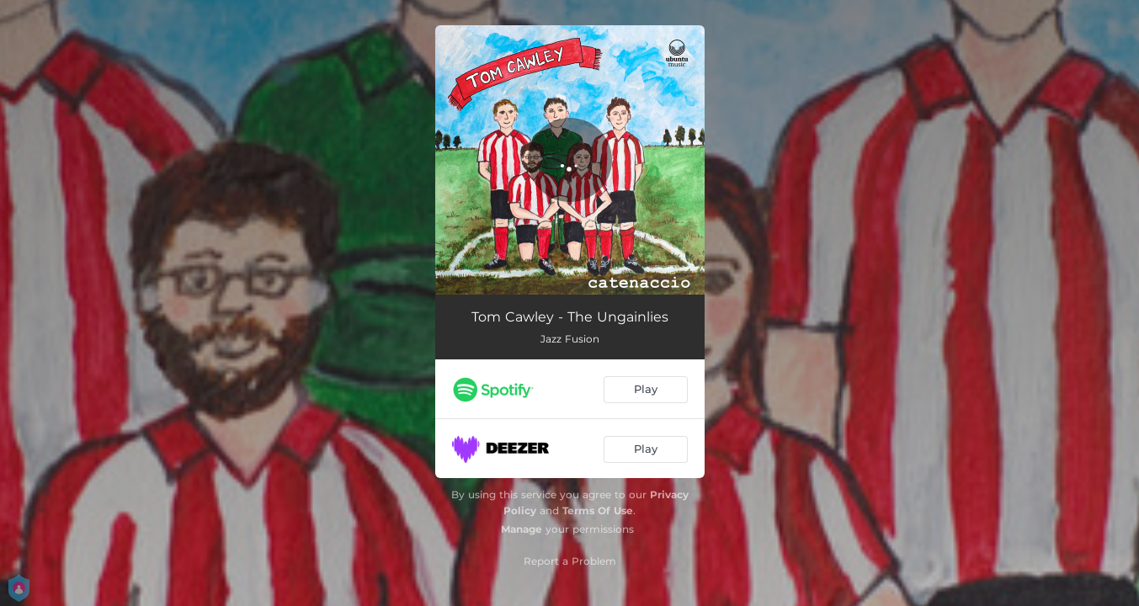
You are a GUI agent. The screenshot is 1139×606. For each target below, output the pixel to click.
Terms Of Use (597, 510)
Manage (521, 529)
